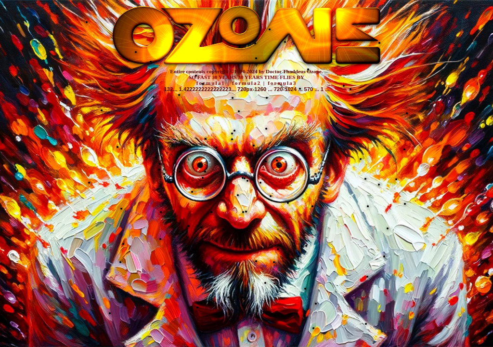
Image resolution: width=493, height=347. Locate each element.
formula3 (282, 83)
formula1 (210, 83)
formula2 (246, 83)
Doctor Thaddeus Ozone (294, 71)
